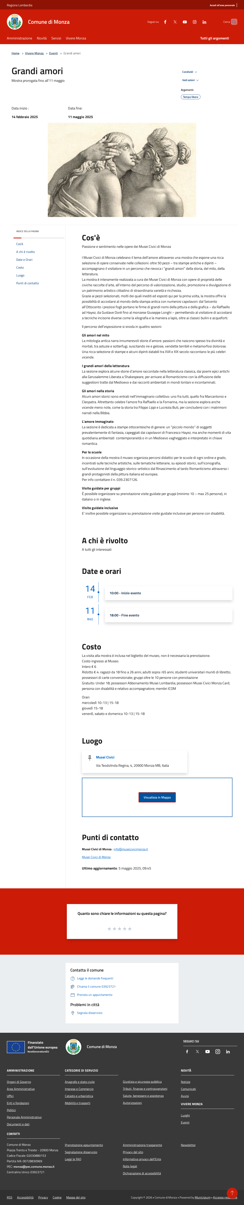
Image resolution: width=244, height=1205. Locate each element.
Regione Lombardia (19, 5)
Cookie (57, 1197)
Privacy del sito (133, 1152)
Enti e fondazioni (18, 1103)
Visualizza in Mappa (157, 797)
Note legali (130, 1166)
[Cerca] (232, 21)
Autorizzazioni (132, 1102)
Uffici (10, 1096)
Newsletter (188, 1145)
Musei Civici (105, 757)
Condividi (190, 72)
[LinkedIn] (198, 21)
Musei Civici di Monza (96, 857)
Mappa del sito (75, 1197)
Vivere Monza (34, 53)
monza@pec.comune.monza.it (34, 1166)
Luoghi (185, 1115)
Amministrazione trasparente (142, 1145)
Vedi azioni (191, 80)
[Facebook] (158, 21)
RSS (9, 1197)
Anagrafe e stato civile (80, 1081)
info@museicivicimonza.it (131, 849)
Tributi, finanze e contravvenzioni (145, 1088)
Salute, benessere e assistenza (143, 1095)
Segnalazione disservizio (81, 1152)
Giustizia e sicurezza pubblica (142, 1081)
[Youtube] (178, 21)
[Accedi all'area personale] (222, 5)
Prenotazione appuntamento (84, 1145)
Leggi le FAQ (73, 1159)
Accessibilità (25, 1197)
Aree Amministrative (21, 1089)
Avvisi (185, 1096)
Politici (11, 1110)
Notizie (185, 1081)
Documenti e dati (18, 1124)
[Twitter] (168, 21)
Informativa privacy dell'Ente (142, 1159)
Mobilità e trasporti (77, 1103)
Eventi (53, 53)
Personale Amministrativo (24, 1117)
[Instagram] (188, 21)
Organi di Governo (19, 1081)
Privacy (43, 1197)
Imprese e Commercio (79, 1089)
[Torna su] (232, 1193)
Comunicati (188, 1089)
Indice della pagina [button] (27, 231)
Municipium (202, 1197)
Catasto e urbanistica (79, 1096)
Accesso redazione (225, 1197)
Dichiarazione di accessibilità (142, 1173)
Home (15, 53)
